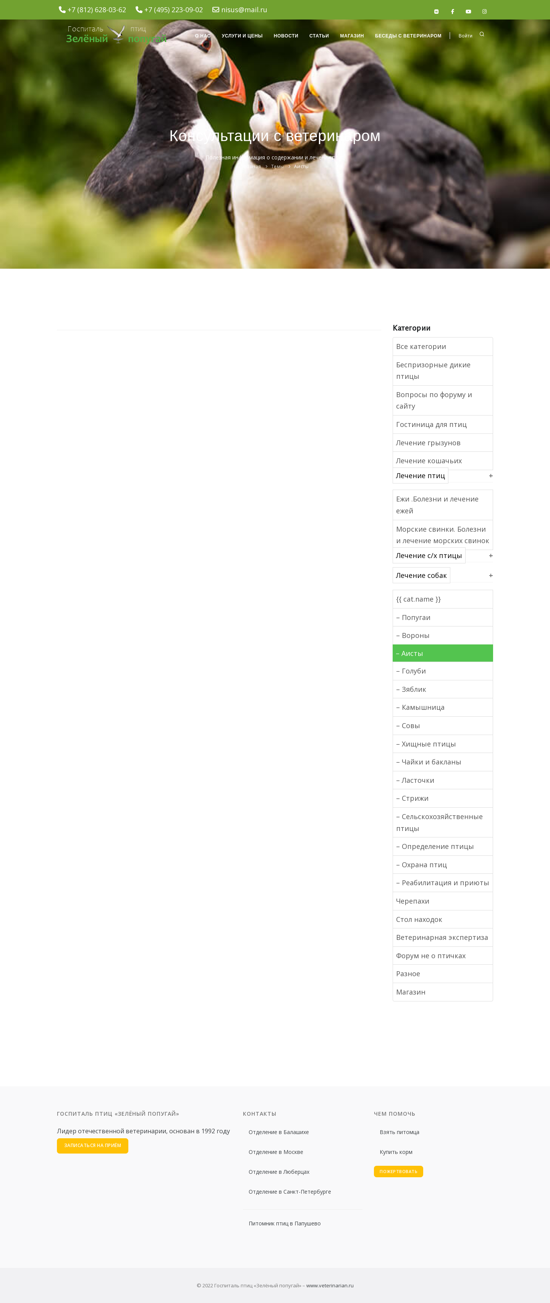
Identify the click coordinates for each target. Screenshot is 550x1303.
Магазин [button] (410, 991)
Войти (465, 35)
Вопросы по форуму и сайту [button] (434, 400)
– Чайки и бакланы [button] (428, 761)
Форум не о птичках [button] (431, 955)
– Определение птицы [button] (435, 846)
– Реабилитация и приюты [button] (442, 882)
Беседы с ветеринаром (408, 35)
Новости (284, 35)
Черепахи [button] (412, 900)
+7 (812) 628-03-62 (97, 9)
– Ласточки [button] (415, 780)
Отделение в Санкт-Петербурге (290, 1191)
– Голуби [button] (411, 670)
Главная (251, 166)
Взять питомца (399, 1132)
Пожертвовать (398, 1171)
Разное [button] (408, 973)
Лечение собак (421, 575)
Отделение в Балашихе (279, 1132)
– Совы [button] (408, 725)
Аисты (301, 166)
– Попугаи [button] (413, 617)
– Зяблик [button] (411, 689)
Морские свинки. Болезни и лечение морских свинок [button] (442, 534)
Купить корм (396, 1151)
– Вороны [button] (413, 635)
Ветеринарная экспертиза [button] (442, 937)
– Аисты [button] (409, 653)
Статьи (318, 35)
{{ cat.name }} (418, 599)
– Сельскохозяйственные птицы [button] (439, 822)
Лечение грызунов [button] (428, 442)
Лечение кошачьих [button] (429, 460)
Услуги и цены (240, 35)
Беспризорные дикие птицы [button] (433, 370)
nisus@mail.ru (244, 9)
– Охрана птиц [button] (421, 864)
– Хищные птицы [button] (426, 743)
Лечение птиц (420, 475)
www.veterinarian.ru (330, 1285)
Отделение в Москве (276, 1151)
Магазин (351, 35)
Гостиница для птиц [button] (431, 424)
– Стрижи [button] (412, 798)
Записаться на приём (92, 1145)
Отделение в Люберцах (279, 1171)
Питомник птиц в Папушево (285, 1223)
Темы (277, 166)
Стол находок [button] (419, 919)
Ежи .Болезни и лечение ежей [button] (437, 504)
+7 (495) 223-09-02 (173, 9)
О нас (201, 35)
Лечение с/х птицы (429, 555)
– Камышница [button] (420, 707)
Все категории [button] (421, 346)
